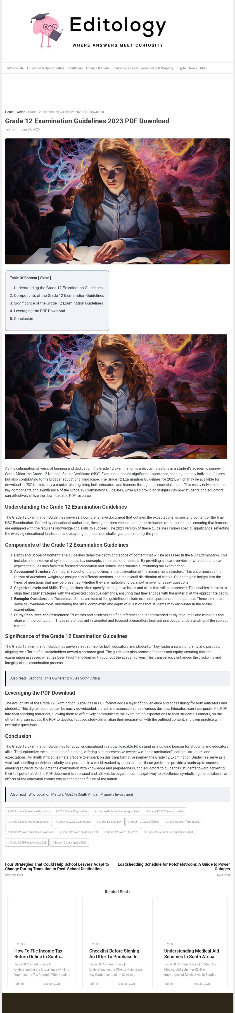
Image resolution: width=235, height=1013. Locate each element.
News (193, 68)
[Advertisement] (117, 88)
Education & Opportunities (45, 68)
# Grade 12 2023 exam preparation (29, 821)
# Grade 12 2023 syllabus (143, 821)
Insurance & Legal (125, 68)
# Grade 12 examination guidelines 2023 (168, 832)
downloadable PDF (125, 746)
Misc (203, 68)
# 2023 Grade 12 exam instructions (29, 811)
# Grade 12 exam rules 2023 (121, 832)
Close (44, 278)
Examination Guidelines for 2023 (149, 479)
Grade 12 (40, 474)
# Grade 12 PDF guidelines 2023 (27, 842)
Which (21, 112)
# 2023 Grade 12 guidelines (72, 811)
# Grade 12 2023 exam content (165, 811)
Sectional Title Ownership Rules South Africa (64, 678)
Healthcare (75, 68)
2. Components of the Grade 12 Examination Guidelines (57, 295)
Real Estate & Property (157, 68)
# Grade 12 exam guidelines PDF (79, 832)
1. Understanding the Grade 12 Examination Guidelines (56, 287)
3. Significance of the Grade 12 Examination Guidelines (56, 303)
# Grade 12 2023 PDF (109, 821)
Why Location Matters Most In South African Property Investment (80, 794)
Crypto (181, 68)
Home (9, 112)
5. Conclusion (21, 318)
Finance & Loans (98, 68)
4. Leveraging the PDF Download (37, 311)
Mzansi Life (15, 68)
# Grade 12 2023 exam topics (73, 821)
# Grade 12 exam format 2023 (182, 821)
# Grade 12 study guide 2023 (69, 842)
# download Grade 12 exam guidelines (118, 811)
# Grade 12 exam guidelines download (31, 832)
